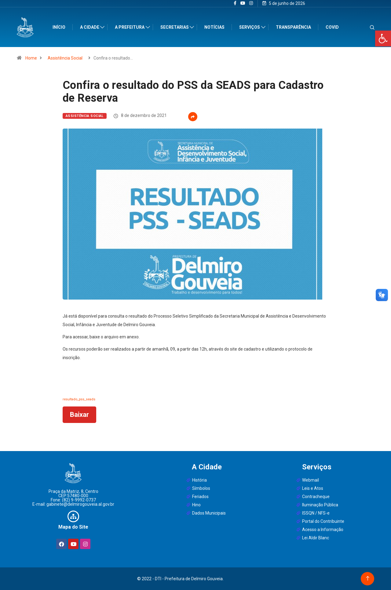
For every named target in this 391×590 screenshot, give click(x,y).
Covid (333, 27)
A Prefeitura (131, 27)
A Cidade (90, 27)
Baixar (79, 414)
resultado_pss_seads (79, 399)
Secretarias (176, 27)
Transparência (294, 27)
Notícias (216, 27)
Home (31, 58)
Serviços (251, 27)
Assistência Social (65, 58)
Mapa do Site (73, 527)
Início (60, 27)
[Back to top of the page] (367, 578)
